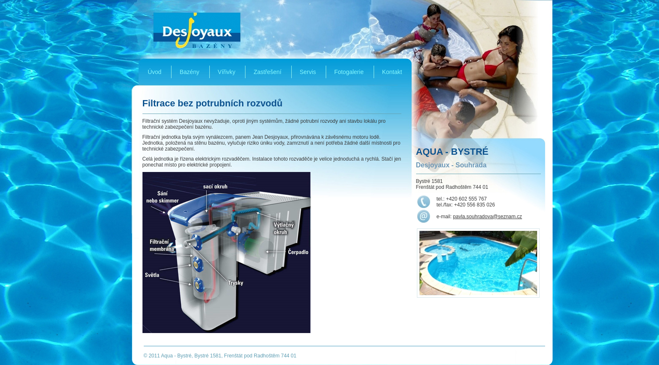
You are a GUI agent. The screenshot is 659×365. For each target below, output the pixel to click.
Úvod (154, 72)
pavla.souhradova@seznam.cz (487, 217)
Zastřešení (267, 72)
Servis (308, 72)
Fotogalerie (349, 72)
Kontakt (392, 72)
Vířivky (226, 72)
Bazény (189, 72)
